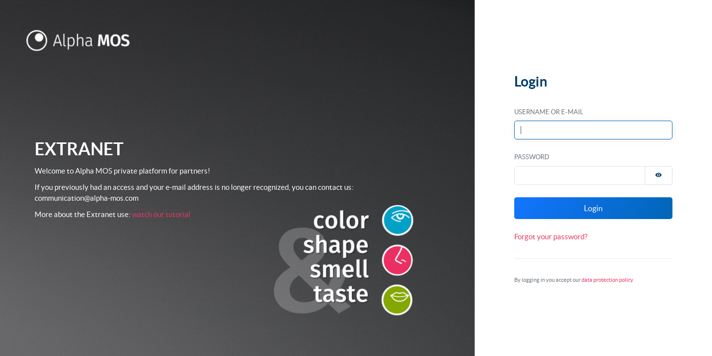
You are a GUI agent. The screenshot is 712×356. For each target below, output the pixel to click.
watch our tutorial (161, 214)
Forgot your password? (550, 236)
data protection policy (607, 280)
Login (593, 208)
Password (531, 157)
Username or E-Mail (548, 112)
